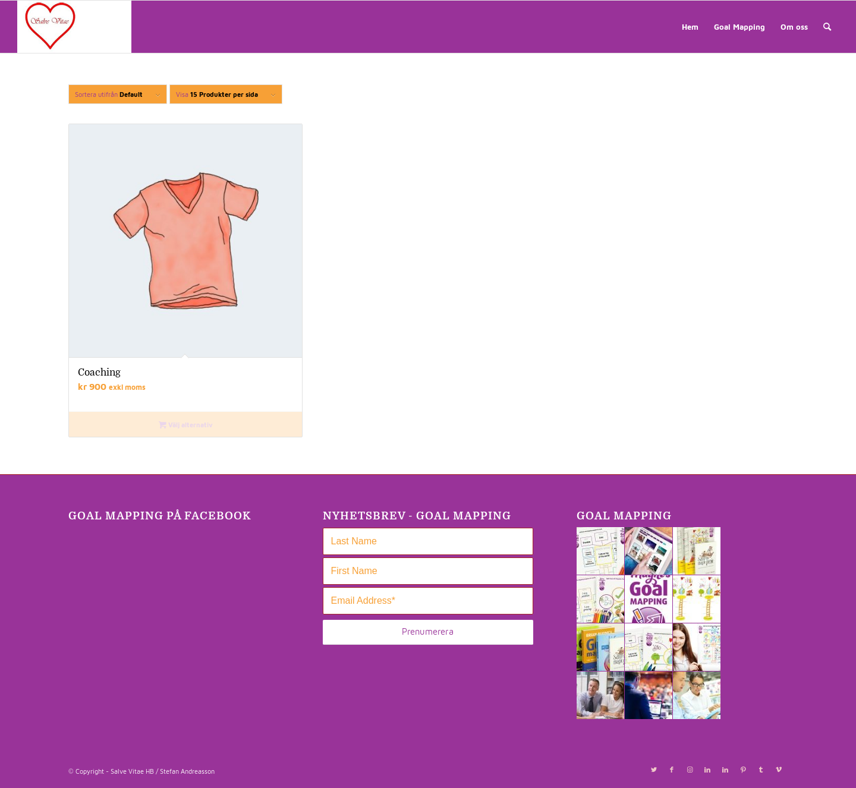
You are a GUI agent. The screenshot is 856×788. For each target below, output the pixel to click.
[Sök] (827, 27)
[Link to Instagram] (689, 769)
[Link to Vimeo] (779, 769)
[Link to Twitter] (654, 769)
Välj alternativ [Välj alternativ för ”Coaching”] (186, 425)
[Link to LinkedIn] (707, 769)
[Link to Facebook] (672, 769)
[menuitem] (690, 27)
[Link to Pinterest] (743, 769)
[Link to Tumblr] (761, 769)
